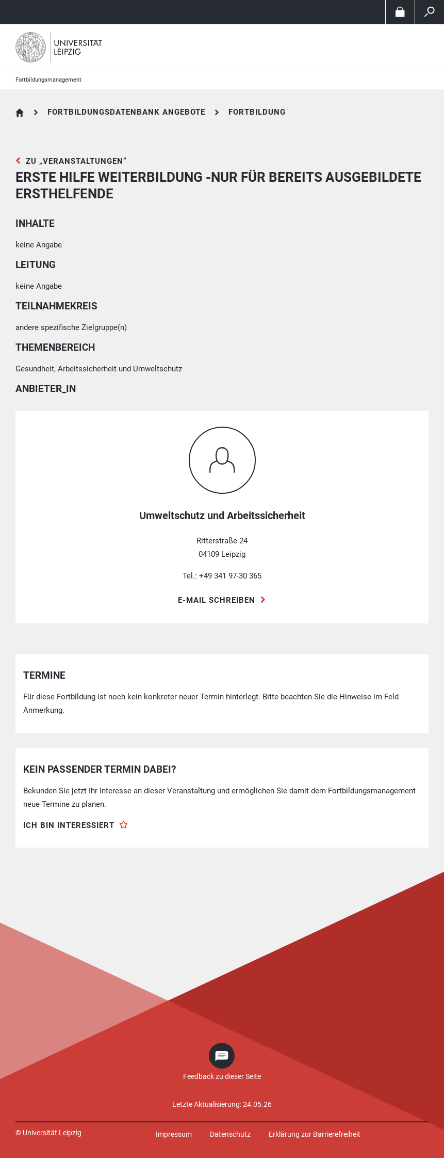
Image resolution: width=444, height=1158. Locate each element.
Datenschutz (230, 1134)
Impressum (174, 1134)
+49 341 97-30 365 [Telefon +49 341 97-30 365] (230, 576)
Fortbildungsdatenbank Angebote (126, 112)
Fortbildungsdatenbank (19, 112)
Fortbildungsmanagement (48, 79)
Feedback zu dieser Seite (222, 1076)
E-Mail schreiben (216, 600)
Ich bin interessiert (68, 825)
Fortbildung (257, 112)
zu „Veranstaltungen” (76, 161)
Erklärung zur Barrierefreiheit (314, 1134)
